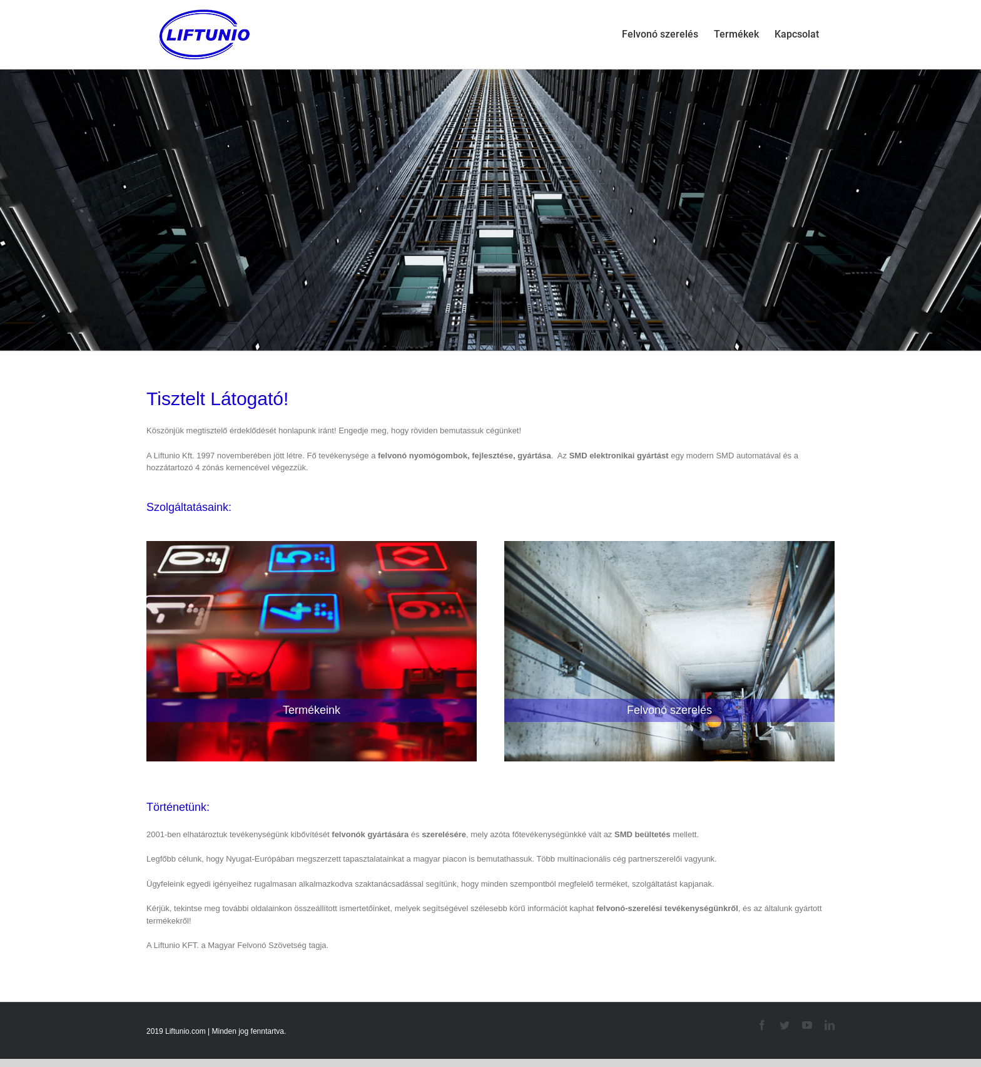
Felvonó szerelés (669, 710)
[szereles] (669, 534)
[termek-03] (311, 534)
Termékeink (311, 710)
